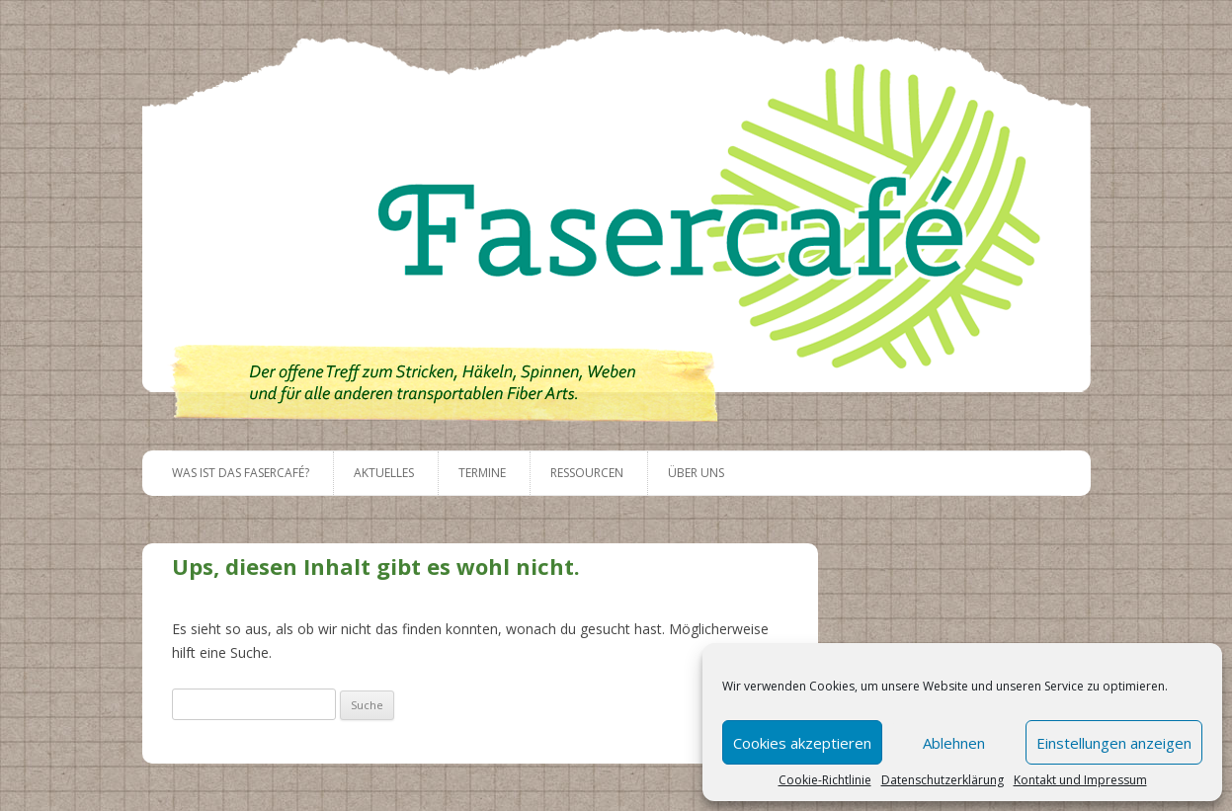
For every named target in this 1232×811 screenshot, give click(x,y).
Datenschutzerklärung (942, 780)
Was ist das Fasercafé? (240, 472)
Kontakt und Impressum (1080, 780)
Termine (482, 472)
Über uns (696, 472)
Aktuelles (384, 472)
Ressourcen (586, 472)
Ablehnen (954, 743)
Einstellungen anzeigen (1113, 743)
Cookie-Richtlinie (825, 780)
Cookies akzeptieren (802, 743)
